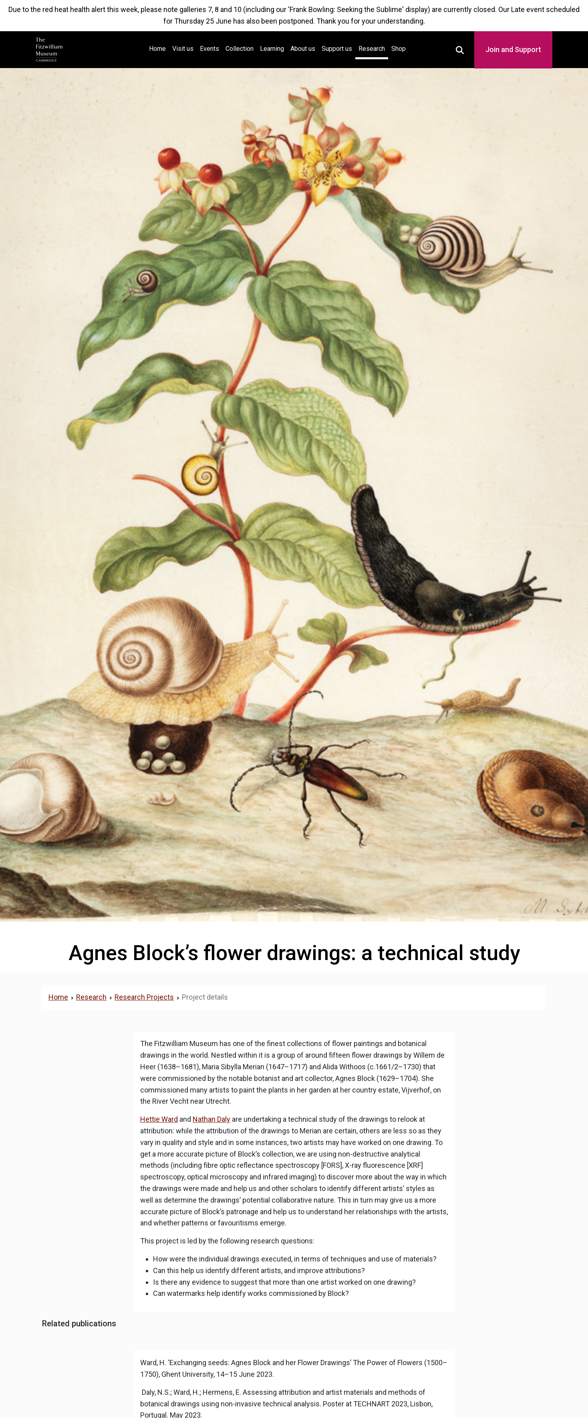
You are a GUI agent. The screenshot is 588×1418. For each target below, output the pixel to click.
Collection (240, 48)
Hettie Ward (159, 1119)
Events (209, 48)
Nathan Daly (211, 1119)
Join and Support (513, 49)
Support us (337, 48)
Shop (398, 48)
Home (159, 47)
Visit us (182, 48)
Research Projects (144, 997)
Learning (272, 48)
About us (302, 48)
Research (371, 48)
